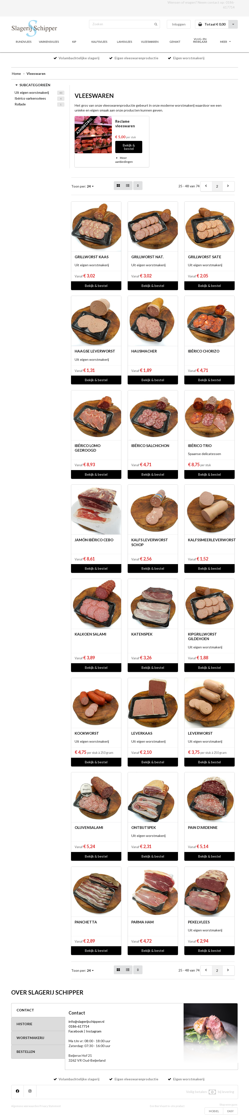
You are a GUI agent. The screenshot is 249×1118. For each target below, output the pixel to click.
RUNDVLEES (23, 41)
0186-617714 (79, 1026)
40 (60, 92)
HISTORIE (24, 1024)
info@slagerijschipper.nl (86, 1021)
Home (16, 73)
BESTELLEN (26, 1051)
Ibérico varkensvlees (30, 98)
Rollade (20, 104)
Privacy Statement (50, 1106)
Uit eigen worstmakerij (32, 92)
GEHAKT (174, 41)
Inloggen (179, 24)
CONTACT (25, 1010)
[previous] (206, 186)
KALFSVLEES (99, 41)
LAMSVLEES (124, 41)
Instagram (93, 1031)
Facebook (76, 1031)
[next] (228, 186)
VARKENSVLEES (49, 41)
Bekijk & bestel (129, 147)
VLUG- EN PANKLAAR (200, 40)
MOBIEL (214, 1111)
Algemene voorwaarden (25, 1106)
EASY (230, 1111)
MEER (225, 41)
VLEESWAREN (150, 41)
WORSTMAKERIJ (30, 1038)
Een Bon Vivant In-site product (167, 1106)
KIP (74, 41)
